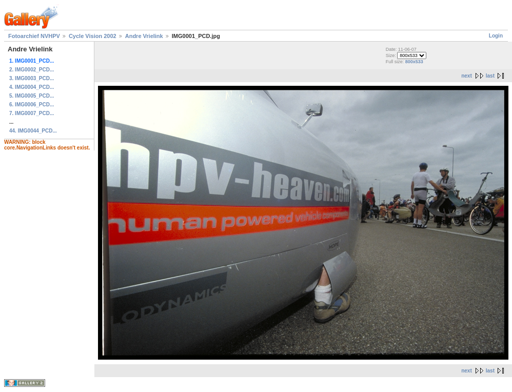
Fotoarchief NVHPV (34, 36)
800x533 (414, 61)
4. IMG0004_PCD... (31, 87)
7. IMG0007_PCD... (31, 113)
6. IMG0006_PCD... (31, 104)
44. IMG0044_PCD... (33, 131)
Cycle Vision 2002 (92, 36)
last (490, 76)
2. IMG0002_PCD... (31, 69)
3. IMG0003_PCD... (31, 78)
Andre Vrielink (144, 36)
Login (496, 36)
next (466, 76)
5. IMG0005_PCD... (31, 96)
